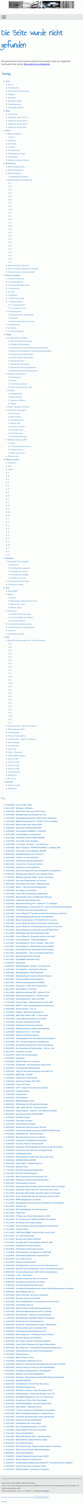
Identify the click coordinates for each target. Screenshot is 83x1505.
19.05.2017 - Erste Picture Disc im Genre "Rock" (26, 1466)
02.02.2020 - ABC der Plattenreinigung (22, 1035)
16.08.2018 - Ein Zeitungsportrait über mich (24, 1285)
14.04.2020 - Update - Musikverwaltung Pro (24, 1012)
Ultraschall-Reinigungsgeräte (23, 367)
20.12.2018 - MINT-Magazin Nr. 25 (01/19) (23, 1199)
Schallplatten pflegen (20, 574)
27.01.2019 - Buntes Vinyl (17, 1167)
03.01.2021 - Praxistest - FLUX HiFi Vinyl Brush (26, 986)
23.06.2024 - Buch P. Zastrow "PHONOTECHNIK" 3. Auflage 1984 (33, 847)
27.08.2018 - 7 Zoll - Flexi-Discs (19, 1275)
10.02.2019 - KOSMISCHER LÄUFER (21, 1160)
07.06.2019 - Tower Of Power (18, 1084)
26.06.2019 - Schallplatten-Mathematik (23, 1068)
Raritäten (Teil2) (15, 101)
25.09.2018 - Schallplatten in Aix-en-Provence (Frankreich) (32, 1265)
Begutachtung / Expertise (18, 265)
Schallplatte (16, 377)
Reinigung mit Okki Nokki (22, 354)
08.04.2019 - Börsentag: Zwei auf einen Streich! (26, 1127)
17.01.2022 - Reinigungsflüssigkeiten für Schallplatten (30, 917)
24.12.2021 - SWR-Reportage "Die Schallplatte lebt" (28, 933)
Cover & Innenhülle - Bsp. (21, 387)
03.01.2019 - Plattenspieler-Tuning (21, 1183)
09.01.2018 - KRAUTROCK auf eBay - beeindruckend (28, 1436)
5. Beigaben (12, 295)
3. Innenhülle (13, 288)
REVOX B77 (12, 775)
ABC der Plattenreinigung (21, 341)
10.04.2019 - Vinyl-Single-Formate (20, 1124)
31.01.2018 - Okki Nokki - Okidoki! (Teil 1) (24, 1407)
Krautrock (12, 611)
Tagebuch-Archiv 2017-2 (18, 121)
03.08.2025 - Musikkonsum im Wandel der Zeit (26, 815)
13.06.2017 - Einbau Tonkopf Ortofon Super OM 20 (27, 1456)
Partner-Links (14, 785)
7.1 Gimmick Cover (18, 308)
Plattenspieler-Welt (16, 729)
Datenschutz (12, 1497)
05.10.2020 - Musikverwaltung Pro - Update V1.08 (27, 995)
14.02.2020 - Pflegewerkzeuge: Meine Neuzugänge (27, 1028)
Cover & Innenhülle (19, 384)
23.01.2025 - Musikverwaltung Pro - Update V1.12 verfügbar (32, 821)
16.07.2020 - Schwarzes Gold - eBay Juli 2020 (25, 999)
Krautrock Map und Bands (22, 617)
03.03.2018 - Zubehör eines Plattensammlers (25, 1374)
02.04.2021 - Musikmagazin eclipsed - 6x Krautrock (28, 966)
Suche (10, 84)
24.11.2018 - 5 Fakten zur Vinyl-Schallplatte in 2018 (28, 1216)
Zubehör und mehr (18, 578)
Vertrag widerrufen (41, 1497)
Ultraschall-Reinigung (20, 364)
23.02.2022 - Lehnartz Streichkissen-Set (23, 900)
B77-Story (12, 778)
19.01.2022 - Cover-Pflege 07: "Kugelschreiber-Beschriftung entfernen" (36, 913)
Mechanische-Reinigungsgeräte (24, 371)
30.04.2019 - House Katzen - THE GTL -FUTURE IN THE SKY (31, 1111)
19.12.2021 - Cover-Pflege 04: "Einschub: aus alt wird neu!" (30, 936)
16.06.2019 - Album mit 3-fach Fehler (21, 1078)
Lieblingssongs (14, 104)
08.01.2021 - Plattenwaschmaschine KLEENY (25, 982)
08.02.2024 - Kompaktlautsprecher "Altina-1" (25, 854)
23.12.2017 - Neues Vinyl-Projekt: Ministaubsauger (28, 1449)
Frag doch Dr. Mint (16, 584)
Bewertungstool (14, 173)
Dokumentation (17, 420)
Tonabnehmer (14, 732)
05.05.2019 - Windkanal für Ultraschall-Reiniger (27, 1104)
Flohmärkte (13, 157)
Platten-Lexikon (13, 275)
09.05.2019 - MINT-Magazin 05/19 (20, 1101)
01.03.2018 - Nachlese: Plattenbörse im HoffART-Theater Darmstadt (35, 1377)
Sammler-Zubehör (18, 400)
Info (10, 466)
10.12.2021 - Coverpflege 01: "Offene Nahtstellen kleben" (30, 946)
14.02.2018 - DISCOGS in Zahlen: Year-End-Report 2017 (29, 1390)
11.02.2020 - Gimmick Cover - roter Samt (23, 1032)
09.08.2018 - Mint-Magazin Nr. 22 (20, 1292)
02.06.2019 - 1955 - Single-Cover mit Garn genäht (27, 1088)
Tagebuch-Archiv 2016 (17, 127)
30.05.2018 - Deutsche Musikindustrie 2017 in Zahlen (29, 1311)
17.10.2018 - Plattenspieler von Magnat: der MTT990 (28, 1252)
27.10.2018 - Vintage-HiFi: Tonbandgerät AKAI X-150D (29, 1242)
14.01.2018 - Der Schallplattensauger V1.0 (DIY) (26, 1426)
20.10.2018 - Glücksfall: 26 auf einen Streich (25, 1249)
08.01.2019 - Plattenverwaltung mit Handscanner (27, 1180)
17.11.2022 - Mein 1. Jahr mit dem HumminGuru (26, 887)
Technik (14, 318)
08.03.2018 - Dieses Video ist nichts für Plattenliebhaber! (30, 1367)
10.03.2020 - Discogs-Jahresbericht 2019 (23, 1022)
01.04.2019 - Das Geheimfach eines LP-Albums (25, 1137)
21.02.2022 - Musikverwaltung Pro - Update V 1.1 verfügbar (31, 903)
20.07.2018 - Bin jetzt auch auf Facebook (23, 1298)
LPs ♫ (13, 137)
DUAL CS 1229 (13, 769)
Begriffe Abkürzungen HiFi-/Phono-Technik (26, 640)
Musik (10, 594)
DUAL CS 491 (13, 759)
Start (8, 81)
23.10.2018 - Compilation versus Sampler (23, 1245)
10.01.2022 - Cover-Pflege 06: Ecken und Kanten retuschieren (32, 923)
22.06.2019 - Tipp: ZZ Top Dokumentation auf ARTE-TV (29, 1071)
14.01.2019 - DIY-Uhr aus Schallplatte (22, 1173)
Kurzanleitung (17, 449)
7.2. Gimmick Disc (18, 305)
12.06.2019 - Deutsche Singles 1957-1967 (23, 1081)
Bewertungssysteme (16, 167)
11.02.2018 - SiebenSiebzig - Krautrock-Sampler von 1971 (30, 1393)
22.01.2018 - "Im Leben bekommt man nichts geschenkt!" (30, 1417)
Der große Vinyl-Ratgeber (18, 561)
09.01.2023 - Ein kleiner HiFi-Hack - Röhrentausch (27, 884)
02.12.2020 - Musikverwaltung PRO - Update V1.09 (27, 992)
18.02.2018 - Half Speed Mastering (20, 1387)
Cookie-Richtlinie (22, 1497)
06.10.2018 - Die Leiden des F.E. (19, 1259)
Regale (13, 403)
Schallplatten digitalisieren (20, 624)
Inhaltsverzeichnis (16, 278)
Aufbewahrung (17, 430)
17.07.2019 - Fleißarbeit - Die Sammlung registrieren (28, 1065)
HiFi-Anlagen (14, 742)
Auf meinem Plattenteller (18, 91)
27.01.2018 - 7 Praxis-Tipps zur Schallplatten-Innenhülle (30, 1410)
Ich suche (12, 144)
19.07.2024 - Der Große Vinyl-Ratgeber (22, 841)
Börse (8, 130)
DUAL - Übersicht (15, 752)
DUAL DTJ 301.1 (14, 772)
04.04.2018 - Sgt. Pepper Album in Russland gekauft (28, 1341)
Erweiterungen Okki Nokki (22, 357)
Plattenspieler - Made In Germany (22, 726)
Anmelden (4, 1501)
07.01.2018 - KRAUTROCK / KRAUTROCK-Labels (26, 1440)
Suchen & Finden (18, 426)
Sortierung (15, 413)
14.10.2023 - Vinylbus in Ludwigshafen (22, 867)
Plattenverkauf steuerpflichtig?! (21, 272)
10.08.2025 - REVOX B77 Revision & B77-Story (26, 811)
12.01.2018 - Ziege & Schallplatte (20, 1433)
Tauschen (12, 140)
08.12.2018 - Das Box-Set (16, 1206)
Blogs (13, 443)
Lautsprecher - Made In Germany (21, 739)
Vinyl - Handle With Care (18, 407)
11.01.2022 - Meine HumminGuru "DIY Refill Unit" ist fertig (31, 920)
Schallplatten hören (19, 571)
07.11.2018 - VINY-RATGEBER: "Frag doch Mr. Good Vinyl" (30, 1232)
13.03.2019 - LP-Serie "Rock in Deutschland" (24, 1143)
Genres (13, 598)
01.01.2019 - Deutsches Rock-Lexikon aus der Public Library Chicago (35, 1186)
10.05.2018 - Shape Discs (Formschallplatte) (24, 1321)
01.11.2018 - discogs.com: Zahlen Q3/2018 (23, 1239)
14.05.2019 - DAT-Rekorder (17, 1097)
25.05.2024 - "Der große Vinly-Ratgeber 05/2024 (26, 851)
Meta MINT (13, 591)
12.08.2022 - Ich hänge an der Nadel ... (22, 890)
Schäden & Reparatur (17, 374)
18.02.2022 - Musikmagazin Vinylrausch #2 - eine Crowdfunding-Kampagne (39, 907)
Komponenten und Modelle (22, 315)
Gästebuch (12, 788)
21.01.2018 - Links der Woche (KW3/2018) (23, 1420)
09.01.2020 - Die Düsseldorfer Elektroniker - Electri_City (30, 1048)
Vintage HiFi (13, 746)
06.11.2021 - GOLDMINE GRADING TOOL (23, 959)
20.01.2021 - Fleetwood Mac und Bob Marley (25, 979)
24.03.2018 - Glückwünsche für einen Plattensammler (29, 1351)
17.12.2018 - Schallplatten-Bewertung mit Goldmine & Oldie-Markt (35, 1203)
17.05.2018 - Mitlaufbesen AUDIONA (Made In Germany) (30, 1318)
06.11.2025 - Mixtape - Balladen (19, 808)
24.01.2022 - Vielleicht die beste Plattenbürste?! (26, 910)
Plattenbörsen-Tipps (16, 153)
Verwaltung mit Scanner (21, 446)
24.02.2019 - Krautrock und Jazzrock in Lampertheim (29, 1150)
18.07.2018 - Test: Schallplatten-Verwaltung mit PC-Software (32, 1301)
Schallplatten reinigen (17, 338)
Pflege (8, 334)
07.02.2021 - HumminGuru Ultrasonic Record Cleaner (29, 976)
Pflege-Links (13, 456)
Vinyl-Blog (12, 114)
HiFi (8, 637)
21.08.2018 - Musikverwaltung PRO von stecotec (27, 1278)
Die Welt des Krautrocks (21, 614)
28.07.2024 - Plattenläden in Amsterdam (23, 834)
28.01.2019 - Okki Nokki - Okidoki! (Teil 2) (24, 1163)
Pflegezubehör (16, 394)
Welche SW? (16, 423)
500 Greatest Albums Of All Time (24, 601)
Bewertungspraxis (15, 170)
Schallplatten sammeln (20, 568)
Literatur (12, 630)
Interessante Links (16, 634)
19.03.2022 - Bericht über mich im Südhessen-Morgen (29, 897)
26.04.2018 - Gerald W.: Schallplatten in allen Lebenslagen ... (32, 1324)
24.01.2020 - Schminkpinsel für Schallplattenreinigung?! (30, 1038)
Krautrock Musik (18, 621)
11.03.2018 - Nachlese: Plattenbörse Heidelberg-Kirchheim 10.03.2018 (36, 1364)
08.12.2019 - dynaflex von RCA (19, 1051)
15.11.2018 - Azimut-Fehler (17, 1229)
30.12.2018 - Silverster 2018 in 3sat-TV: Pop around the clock (32, 1190)
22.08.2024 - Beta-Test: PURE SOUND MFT (24, 828)
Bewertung (10, 163)
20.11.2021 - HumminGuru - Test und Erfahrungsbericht (30, 953)
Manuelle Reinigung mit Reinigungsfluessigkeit (31, 351)
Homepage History (16, 107)
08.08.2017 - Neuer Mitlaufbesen (20, 1453)
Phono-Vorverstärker (17, 736)
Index (10, 469)
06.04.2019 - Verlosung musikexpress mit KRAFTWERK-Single (33, 1130)
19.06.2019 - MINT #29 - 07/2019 (19, 1074)
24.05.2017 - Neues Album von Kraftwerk (23, 1459)
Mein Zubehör (16, 397)
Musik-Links (16, 607)
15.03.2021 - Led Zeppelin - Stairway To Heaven (26, 969)
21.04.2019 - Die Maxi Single (18, 1117)
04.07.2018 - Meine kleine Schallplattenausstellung (28, 1308)
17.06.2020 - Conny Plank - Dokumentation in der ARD (29, 1002)
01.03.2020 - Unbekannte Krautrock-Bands (24, 1025)
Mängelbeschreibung (19, 176)
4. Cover (11, 292)
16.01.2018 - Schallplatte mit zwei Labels (23, 1423)
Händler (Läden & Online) (18, 160)
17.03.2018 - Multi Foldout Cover (20, 1357)
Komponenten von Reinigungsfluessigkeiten (29, 348)
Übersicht (12, 463)
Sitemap (30, 1497)
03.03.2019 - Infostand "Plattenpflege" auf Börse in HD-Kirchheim (34, 1147)
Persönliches (13, 88)
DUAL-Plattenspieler (16, 755)
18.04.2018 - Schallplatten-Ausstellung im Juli (26, 1331)
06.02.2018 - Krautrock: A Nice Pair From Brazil (26, 1400)
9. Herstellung (14, 324)
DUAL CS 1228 (13, 765)
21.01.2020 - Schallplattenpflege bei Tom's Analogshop (29, 1045)
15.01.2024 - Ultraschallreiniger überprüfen (24, 861)
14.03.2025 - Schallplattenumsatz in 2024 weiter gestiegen (31, 818)
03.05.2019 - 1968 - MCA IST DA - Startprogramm (26, 1107)
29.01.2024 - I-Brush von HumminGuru (22, 857)
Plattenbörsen (14, 150)
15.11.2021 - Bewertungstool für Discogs (23, 956)
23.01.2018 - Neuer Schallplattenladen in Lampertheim (29, 1413)
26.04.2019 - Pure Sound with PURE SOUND (24, 1114)
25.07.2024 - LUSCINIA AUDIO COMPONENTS (25, 838)
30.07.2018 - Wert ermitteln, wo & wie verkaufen (27, 1295)
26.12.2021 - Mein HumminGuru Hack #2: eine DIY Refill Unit (32, 930)
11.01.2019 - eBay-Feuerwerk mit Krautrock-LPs (26, 1176)
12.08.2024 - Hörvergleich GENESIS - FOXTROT (26, 831)
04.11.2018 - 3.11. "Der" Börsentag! (20, 1236)
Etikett (13, 380)
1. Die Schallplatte (15, 282)
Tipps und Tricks (18, 453)
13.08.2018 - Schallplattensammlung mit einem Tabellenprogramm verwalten (40, 1288)
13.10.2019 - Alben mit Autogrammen (22, 1055)
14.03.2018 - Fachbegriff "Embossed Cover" (24, 1361)
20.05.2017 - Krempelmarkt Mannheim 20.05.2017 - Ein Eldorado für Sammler (39, 1463)
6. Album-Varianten (16, 298)
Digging (11, 94)
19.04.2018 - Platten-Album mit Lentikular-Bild (26, 1328)
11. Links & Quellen (16, 331)
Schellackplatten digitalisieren (21, 627)
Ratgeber (9, 558)
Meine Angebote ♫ (15, 134)
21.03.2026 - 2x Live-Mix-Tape (19, 805)
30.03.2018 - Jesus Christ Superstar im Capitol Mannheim (30, 1344)
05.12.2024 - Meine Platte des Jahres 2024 (24, 824)
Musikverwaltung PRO (17, 440)
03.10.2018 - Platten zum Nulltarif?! (21, 1262)
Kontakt (9, 782)
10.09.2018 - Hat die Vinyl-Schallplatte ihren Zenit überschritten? (34, 1268)
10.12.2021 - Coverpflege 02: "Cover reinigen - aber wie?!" (30, 943)
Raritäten (12, 97)
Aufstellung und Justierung (22, 321)
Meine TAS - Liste (18, 604)
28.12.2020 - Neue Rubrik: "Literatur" (21, 989)
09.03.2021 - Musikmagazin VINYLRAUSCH (24, 972)
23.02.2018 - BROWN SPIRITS (18, 1380)
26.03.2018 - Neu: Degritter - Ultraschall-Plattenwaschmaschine (34, 1347)
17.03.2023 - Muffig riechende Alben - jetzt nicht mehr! (29, 877)
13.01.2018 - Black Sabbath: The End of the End (26, 1430)
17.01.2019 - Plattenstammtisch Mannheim (24, 1170)
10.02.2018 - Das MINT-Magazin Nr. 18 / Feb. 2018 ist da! (29, 1397)
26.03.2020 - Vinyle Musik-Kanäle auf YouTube (26, 1018)
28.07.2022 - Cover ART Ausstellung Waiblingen (27, 893)
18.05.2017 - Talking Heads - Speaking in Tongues (27, 1469)
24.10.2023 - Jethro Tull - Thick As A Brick (24, 864)
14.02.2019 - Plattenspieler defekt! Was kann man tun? (29, 1157)
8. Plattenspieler (15, 311)
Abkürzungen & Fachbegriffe (20, 180)
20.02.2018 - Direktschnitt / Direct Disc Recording (27, 1384)
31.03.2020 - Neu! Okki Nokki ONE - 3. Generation (27, 1015)
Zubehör (11, 390)
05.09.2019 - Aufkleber (15, 1058)
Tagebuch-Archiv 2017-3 (18, 117)
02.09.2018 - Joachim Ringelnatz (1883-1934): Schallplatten (31, 1272)
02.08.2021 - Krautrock (15, 963)
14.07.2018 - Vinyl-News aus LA (19, 1305)
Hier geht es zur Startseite (37, 64)
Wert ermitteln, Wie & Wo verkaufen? (23, 269)
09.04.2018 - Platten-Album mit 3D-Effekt (24, 1338)
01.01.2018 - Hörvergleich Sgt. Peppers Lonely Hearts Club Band (33, 1446)
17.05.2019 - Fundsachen (16, 1094)
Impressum (21, 1491)
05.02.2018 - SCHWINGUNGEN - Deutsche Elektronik (28, 1403)
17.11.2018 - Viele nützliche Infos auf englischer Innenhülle (32, 1226)
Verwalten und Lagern (17, 410)
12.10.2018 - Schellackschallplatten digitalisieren (27, 1255)
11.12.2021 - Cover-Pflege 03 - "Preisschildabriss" (27, 940)
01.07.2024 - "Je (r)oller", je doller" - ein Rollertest (27, 844)
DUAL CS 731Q (13, 762)
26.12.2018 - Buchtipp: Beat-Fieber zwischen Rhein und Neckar (33, 1193)
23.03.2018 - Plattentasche (17, 1354)
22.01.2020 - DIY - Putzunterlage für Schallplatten (27, 1042)
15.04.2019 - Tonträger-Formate (19, 1120)
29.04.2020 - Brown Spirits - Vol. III (21, 1009)
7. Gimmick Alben (15, 301)
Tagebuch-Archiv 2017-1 (18, 124)
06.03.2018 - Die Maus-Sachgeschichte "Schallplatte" (28, 1370)
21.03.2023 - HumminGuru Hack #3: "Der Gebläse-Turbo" (29, 874)
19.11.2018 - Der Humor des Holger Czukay (24, 1222)
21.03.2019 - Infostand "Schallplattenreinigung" (26, 1140)
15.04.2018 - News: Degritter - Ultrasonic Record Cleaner (30, 1334)
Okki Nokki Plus (18, 361)
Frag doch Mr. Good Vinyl (18, 581)
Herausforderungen (19, 436)
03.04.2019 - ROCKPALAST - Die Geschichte (24, 1134)
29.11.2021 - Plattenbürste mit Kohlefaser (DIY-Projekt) (29, 949)
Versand (11, 147)
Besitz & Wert (16, 417)
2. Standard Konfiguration (19, 285)
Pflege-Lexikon (12, 459)
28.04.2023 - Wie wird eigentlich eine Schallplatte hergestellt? (33, 870)
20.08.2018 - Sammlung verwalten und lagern (25, 1282)
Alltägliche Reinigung (20, 344)
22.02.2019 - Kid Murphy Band (19, 1153)
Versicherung (16, 433)
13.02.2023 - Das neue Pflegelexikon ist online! (26, 880)
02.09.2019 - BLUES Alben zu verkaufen (23, 1061)
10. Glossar (12, 328)
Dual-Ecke (12, 749)
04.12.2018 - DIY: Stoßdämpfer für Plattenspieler (27, 1209)
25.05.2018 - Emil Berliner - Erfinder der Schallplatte (28, 1315)
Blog (8, 111)
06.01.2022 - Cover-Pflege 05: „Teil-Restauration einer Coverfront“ (34, 926)
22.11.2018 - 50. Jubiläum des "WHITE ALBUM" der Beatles (31, 1219)
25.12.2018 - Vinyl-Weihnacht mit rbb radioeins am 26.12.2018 (32, 1196)
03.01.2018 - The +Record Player (19, 1443)
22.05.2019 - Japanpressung (17, 1091)
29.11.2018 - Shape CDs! (15, 1213)
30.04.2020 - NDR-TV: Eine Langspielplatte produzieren (30, 1005)
